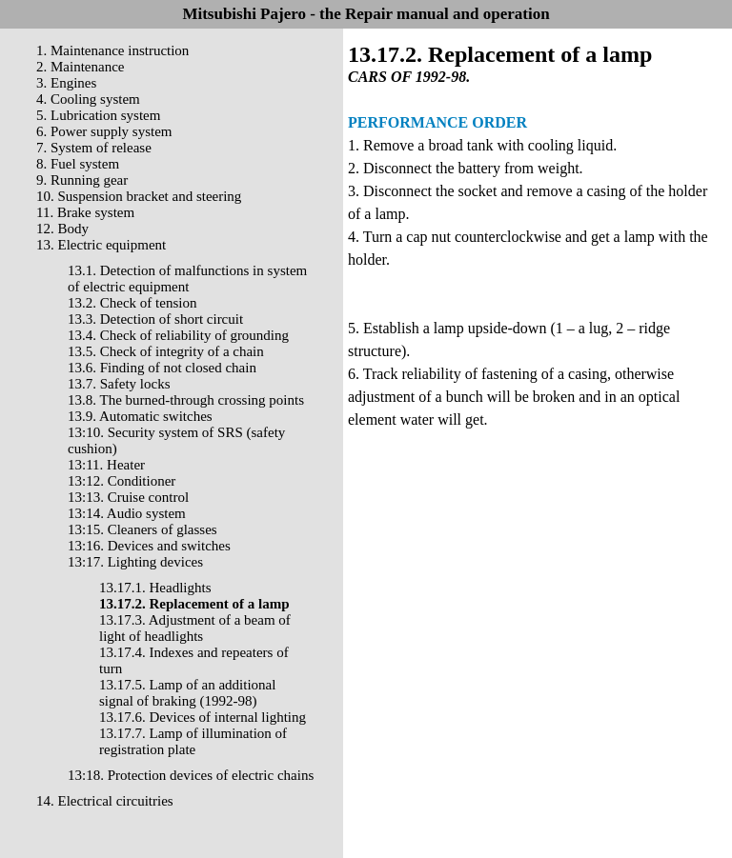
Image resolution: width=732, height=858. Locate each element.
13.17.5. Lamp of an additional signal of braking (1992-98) (187, 692)
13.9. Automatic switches (140, 416)
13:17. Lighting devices (135, 561)
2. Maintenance (80, 66)
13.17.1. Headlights (155, 587)
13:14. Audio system (127, 513)
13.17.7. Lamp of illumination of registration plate (193, 741)
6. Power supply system (104, 131)
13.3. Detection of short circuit (155, 319)
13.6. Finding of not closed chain (162, 367)
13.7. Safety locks (119, 383)
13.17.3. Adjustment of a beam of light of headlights (195, 628)
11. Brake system (85, 212)
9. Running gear (82, 180)
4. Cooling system (88, 99)
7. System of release (94, 147)
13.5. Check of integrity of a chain (166, 351)
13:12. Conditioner (121, 481)
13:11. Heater (106, 464)
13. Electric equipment (101, 244)
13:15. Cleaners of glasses (142, 529)
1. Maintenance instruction (112, 50)
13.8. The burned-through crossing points (186, 400)
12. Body (62, 228)
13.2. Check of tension (132, 302)
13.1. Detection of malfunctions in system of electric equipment (187, 278)
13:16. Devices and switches (149, 545)
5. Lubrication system (98, 115)
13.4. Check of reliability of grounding (178, 335)
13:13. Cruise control (128, 497)
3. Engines (66, 82)
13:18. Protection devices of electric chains (191, 775)
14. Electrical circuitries (104, 800)
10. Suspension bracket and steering (138, 196)
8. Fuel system (77, 163)
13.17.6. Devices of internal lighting (202, 717)
